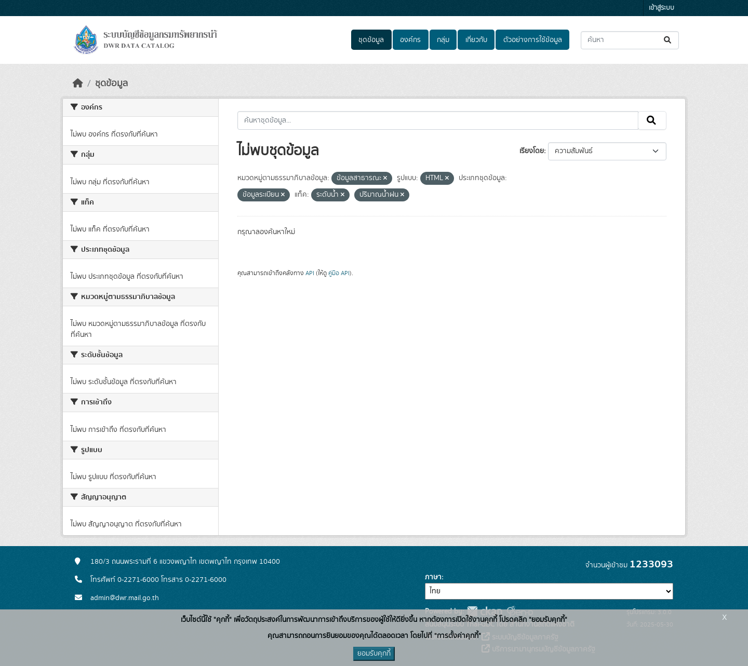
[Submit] (668, 40)
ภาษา (433, 577)
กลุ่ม (443, 40)
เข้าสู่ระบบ (661, 8)
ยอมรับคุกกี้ (374, 653)
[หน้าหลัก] (78, 83)
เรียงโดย (531, 151)
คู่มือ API (339, 273)
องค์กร (410, 40)
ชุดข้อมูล (371, 40)
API (309, 273)
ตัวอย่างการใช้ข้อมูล (532, 40)
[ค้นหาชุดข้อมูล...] (630, 40)
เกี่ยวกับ (476, 40)
